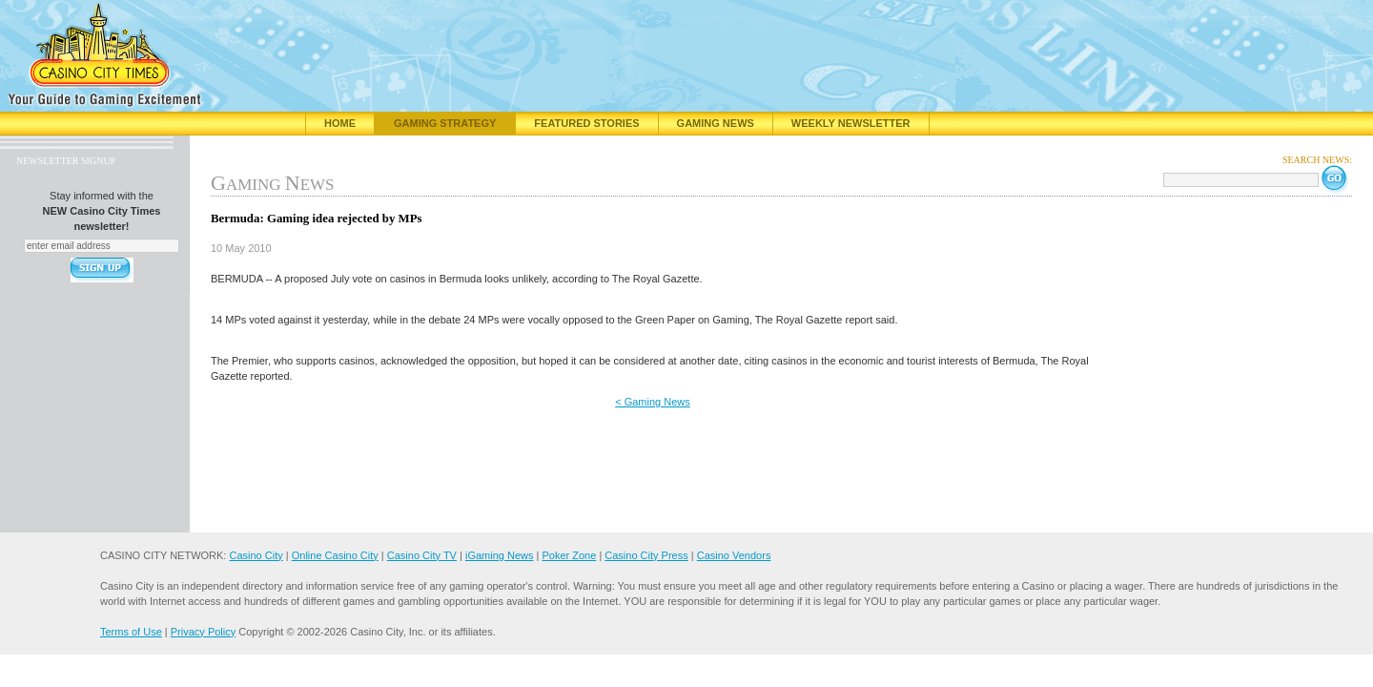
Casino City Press (646, 555)
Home (340, 123)
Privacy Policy (203, 631)
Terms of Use (131, 631)
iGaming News (499, 555)
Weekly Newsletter (851, 123)
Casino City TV (422, 555)
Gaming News (715, 123)
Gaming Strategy (445, 123)
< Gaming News (652, 401)
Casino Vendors (734, 555)
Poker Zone (569, 555)
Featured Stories (586, 123)
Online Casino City (335, 555)
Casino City (255, 555)
